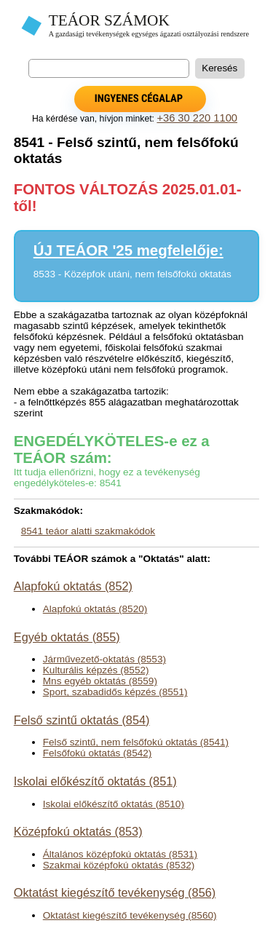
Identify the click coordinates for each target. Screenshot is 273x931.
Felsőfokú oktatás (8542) (97, 753)
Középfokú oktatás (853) (78, 831)
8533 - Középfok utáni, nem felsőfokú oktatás (132, 274)
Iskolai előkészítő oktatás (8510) (113, 804)
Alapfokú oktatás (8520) (95, 608)
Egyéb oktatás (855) (67, 636)
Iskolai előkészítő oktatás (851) (95, 781)
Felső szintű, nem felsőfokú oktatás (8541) (136, 742)
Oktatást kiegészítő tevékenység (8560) (130, 915)
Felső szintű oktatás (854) (82, 719)
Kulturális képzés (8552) (96, 670)
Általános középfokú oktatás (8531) (120, 854)
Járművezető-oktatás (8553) (104, 659)
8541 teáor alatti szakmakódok (88, 531)
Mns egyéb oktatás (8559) (100, 681)
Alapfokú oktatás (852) (73, 586)
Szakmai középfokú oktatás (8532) (119, 865)
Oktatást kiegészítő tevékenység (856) (114, 892)
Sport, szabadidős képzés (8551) (115, 691)
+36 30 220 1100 (197, 118)
